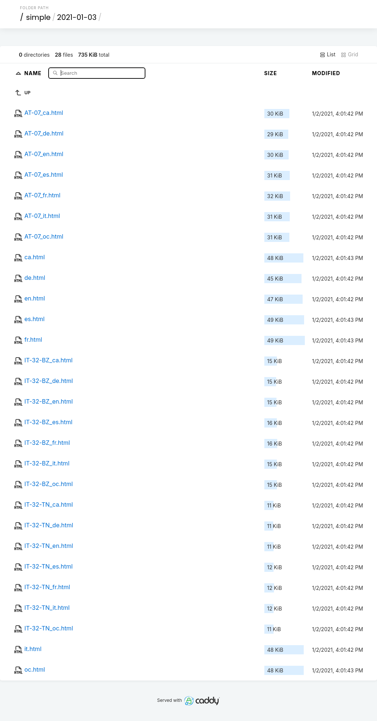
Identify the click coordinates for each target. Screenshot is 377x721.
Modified (326, 73)
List (327, 54)
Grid (349, 54)
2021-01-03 (76, 17)
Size (270, 73)
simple (38, 17)
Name (33, 73)
